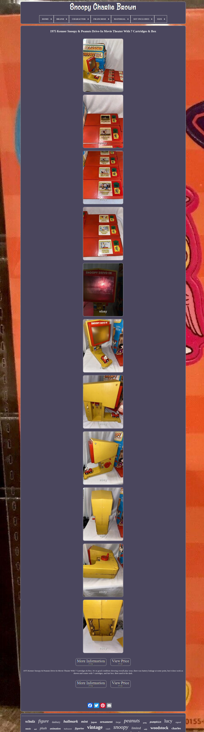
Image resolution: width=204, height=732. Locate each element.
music (28, 729)
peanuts (132, 720)
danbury (56, 722)
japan (94, 722)
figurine (79, 728)
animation (55, 728)
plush (43, 728)
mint (84, 721)
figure (43, 720)
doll (35, 729)
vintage (94, 727)
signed (178, 722)
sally (145, 729)
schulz (30, 721)
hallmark (70, 721)
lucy (168, 720)
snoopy (120, 727)
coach (108, 729)
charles (176, 728)
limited (136, 728)
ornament (106, 721)
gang (145, 723)
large (118, 722)
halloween (68, 729)
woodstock (159, 728)
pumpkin (155, 722)
